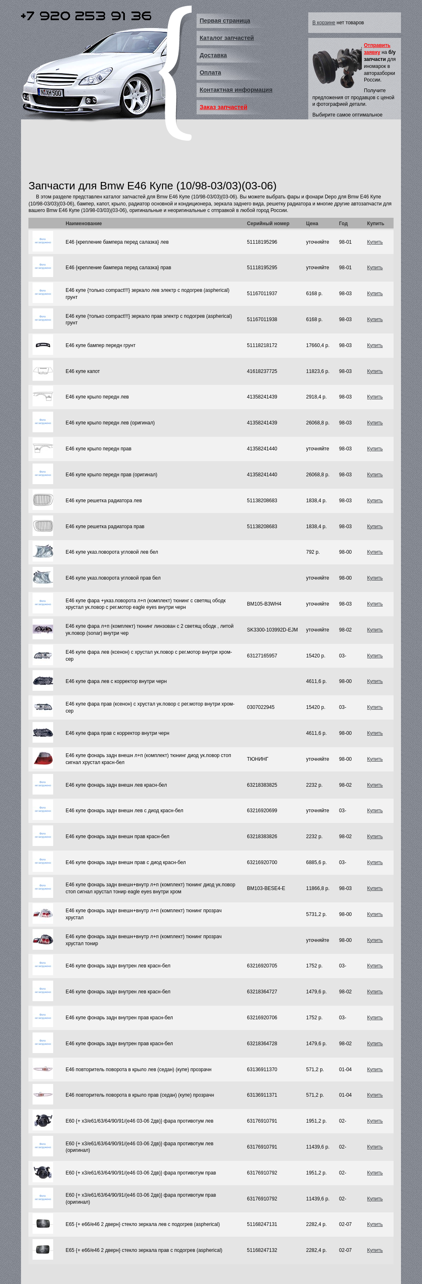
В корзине (323, 23)
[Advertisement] (178, 157)
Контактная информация (235, 89)
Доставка (213, 55)
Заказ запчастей (223, 107)
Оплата (210, 72)
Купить (375, 242)
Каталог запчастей (226, 38)
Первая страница (224, 20)
